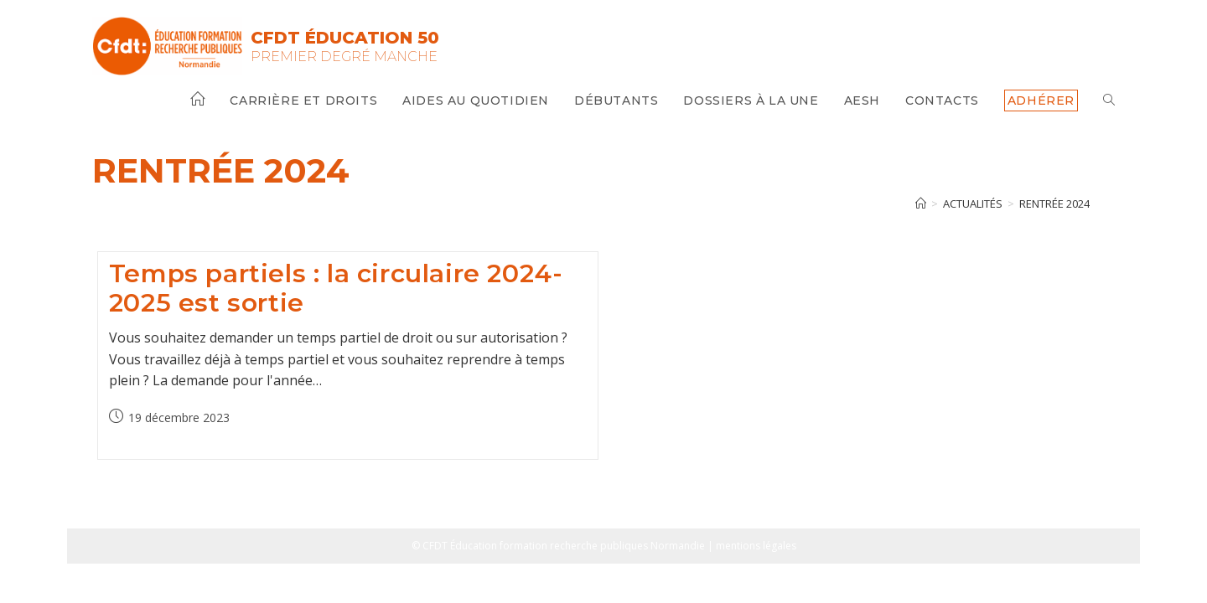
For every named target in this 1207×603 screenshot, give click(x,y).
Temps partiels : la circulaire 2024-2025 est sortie (336, 288)
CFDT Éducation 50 (345, 38)
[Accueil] (920, 203)
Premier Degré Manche (344, 56)
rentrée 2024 (1054, 203)
